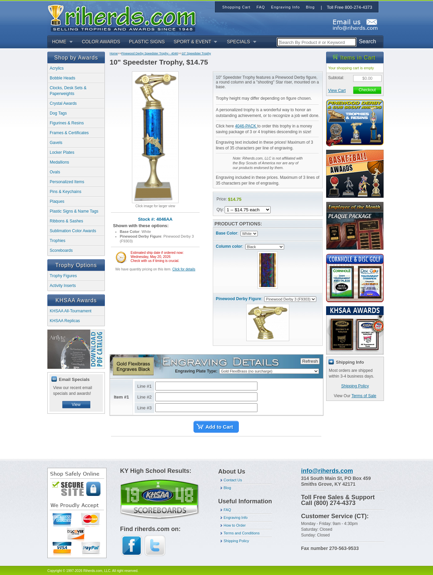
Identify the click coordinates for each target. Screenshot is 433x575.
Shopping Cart (236, 7)
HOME (59, 41)
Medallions (59, 162)
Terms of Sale (363, 395)
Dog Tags (58, 113)
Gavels (56, 142)
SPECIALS (238, 41)
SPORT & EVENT (192, 41)
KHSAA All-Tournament (70, 311)
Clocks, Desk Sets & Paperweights (68, 91)
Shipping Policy (355, 386)
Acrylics (57, 68)
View (76, 404)
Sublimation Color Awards (73, 231)
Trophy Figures (63, 275)
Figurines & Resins (67, 123)
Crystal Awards (63, 103)
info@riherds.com (327, 471)
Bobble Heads (62, 78)
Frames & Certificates (69, 132)
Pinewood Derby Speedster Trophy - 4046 (149, 53)
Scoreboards (61, 250)
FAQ (227, 510)
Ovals (55, 172)
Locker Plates (62, 152)
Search (367, 41)
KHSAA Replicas (65, 320)
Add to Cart (219, 427)
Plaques (57, 201)
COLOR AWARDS (101, 41)
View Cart (337, 90)
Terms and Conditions (241, 533)
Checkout (367, 90)
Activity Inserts (63, 285)
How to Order (235, 525)
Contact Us (233, 480)
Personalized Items (67, 181)
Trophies (57, 240)
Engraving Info (236, 518)
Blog (227, 488)
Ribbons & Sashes (66, 221)
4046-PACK (246, 126)
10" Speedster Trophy (196, 53)
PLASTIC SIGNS (147, 41)
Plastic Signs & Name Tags (74, 211)
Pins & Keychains (65, 191)
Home (114, 53)
